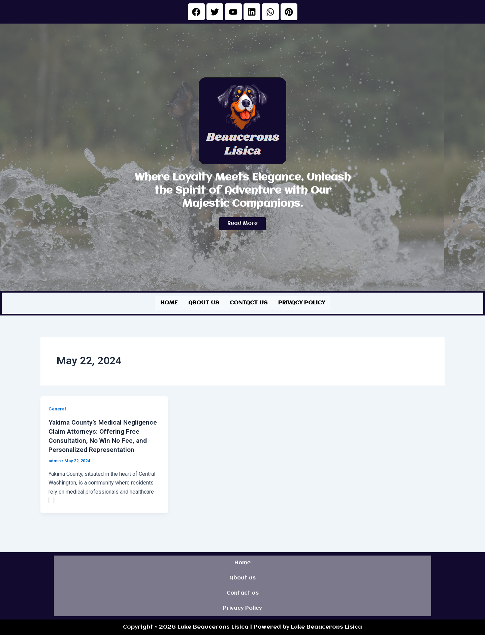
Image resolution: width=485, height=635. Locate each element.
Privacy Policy (301, 302)
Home (168, 302)
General (57, 408)
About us (203, 302)
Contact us (248, 302)
